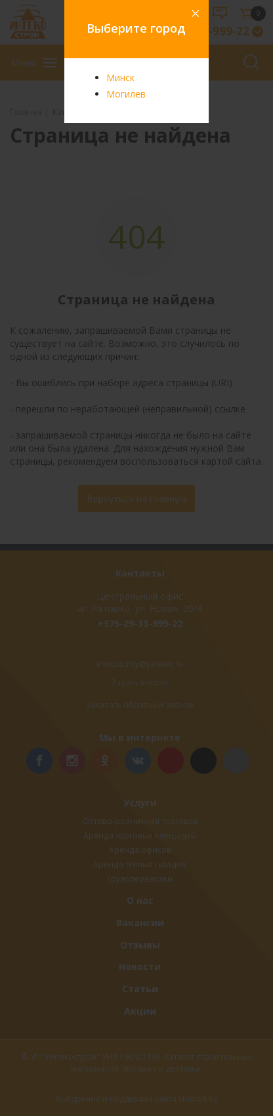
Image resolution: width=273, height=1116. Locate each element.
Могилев (126, 94)
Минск (120, 77)
